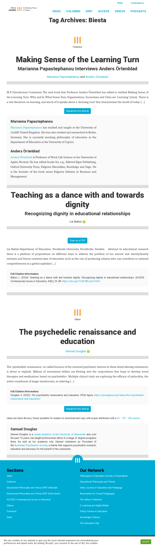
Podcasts (138, 11)
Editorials (32, 487)
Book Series (33, 493)
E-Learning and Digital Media (94, 505)
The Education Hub (89, 523)
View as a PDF (77, 240)
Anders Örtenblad (97, 77)
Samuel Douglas (75, 351)
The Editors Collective (91, 499)
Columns (73, 11)
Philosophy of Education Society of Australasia (103, 476)
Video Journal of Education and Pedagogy (101, 487)
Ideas (57, 11)
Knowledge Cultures (90, 517)
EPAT (89, 11)
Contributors (137, 3)
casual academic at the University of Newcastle (60, 434)
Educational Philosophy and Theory (97, 481)
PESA (120, 3)
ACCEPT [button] (145, 542)
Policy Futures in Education (93, 511)
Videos (120, 11)
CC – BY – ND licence (128, 418)
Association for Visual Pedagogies (97, 493)
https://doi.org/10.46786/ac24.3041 (81, 281)
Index (9, 517)
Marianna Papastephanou (63, 77)
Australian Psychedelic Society (31, 445)
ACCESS (103, 11)
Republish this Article (77, 111)
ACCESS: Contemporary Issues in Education (29, 499)
